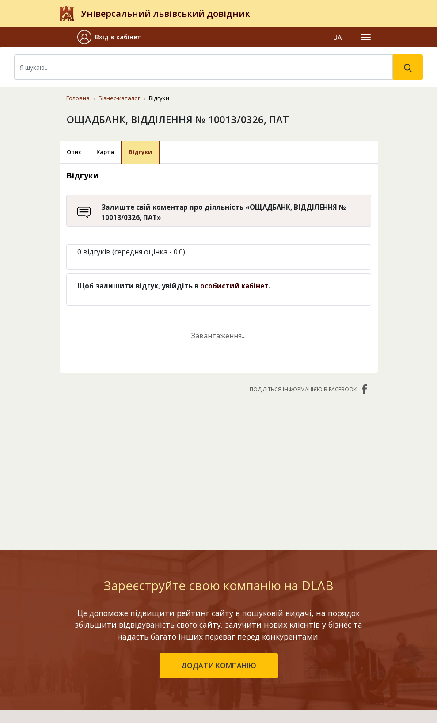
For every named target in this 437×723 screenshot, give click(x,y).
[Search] (203, 67)
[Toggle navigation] (366, 37)
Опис (74, 152)
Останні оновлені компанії (161, 638)
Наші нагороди (275, 651)
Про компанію (274, 625)
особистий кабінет (234, 285)
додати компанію (218, 542)
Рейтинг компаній (147, 625)
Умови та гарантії (280, 663)
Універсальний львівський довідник (165, 13)
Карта (105, 152)
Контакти (268, 609)
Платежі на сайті (279, 689)
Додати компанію (148, 651)
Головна (78, 98)
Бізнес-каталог (119, 98)
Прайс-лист (270, 676)
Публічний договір (281, 638)
